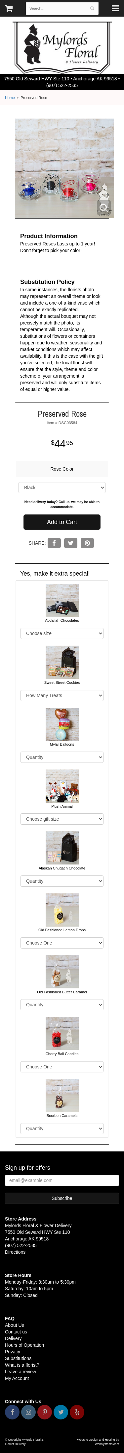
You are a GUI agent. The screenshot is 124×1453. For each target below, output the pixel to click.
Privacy (12, 1351)
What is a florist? (22, 1365)
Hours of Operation (24, 1345)
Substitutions (18, 1358)
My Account (17, 1378)
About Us (14, 1325)
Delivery (13, 1338)
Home (10, 98)
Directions (15, 1252)
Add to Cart (62, 522)
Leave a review (20, 1371)
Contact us (16, 1331)
